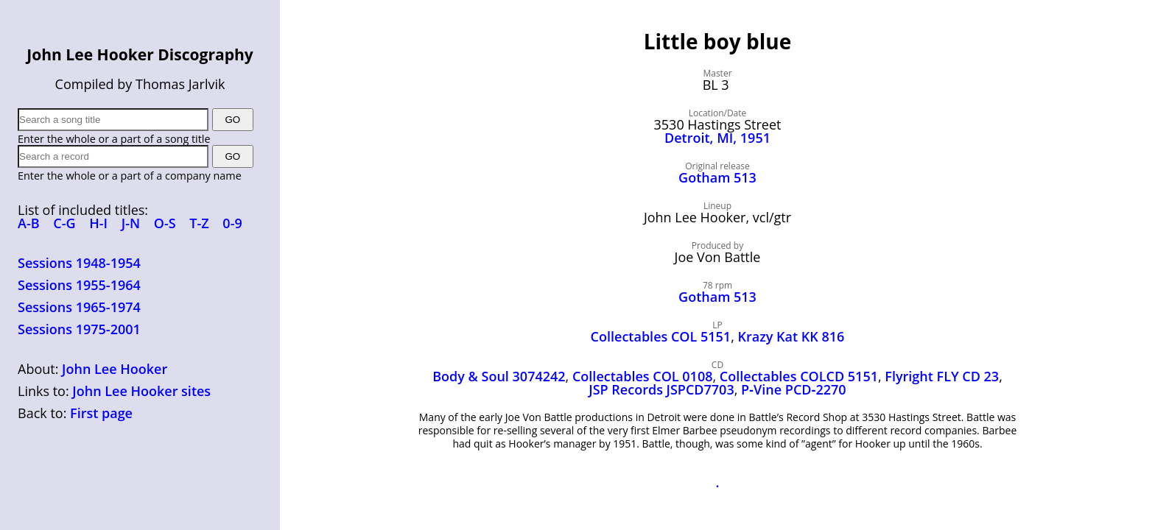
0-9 (232, 223)
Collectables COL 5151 (661, 336)
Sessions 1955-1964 (79, 285)
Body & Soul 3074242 (498, 376)
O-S (165, 223)
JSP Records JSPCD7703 (661, 389)
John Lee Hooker (114, 369)
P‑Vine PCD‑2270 (793, 389)
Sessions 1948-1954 (79, 263)
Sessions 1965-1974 (79, 307)
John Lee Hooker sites (141, 391)
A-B (29, 223)
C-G (64, 223)
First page (101, 413)
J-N (131, 223)
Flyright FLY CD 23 (942, 376)
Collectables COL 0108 (642, 376)
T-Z (198, 223)
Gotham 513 (717, 177)
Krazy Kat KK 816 (791, 336)
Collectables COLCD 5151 (799, 376)
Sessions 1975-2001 (79, 329)
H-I (98, 223)
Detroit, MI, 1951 (717, 137)
